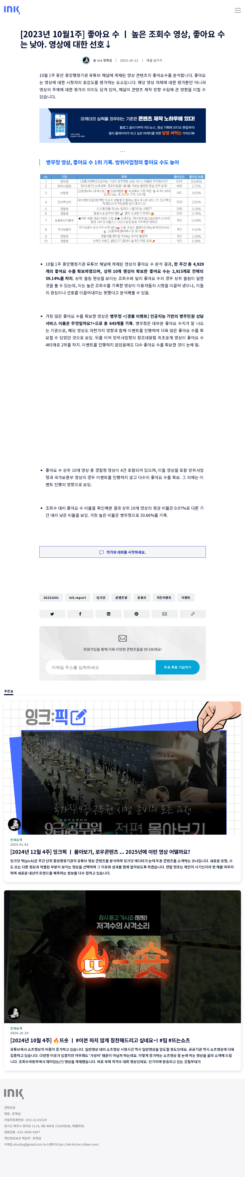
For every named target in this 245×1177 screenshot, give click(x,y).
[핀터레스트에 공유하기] (137, 614)
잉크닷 (101, 597)
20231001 (51, 597)
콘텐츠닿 (121, 597)
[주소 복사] (193, 614)
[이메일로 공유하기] (165, 614)
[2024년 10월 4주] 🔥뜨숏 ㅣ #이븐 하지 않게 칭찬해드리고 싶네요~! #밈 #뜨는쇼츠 (100, 1040)
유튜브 (141, 597)
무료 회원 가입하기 (177, 667)
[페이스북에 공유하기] (80, 614)
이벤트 (186, 597)
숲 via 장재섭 (97, 60)
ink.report (77, 597)
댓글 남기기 (154, 60)
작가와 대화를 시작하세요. (122, 552)
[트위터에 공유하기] (52, 614)
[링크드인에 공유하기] (108, 614)
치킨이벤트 (164, 597)
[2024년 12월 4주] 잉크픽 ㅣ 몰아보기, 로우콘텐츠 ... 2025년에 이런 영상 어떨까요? (100, 851)
